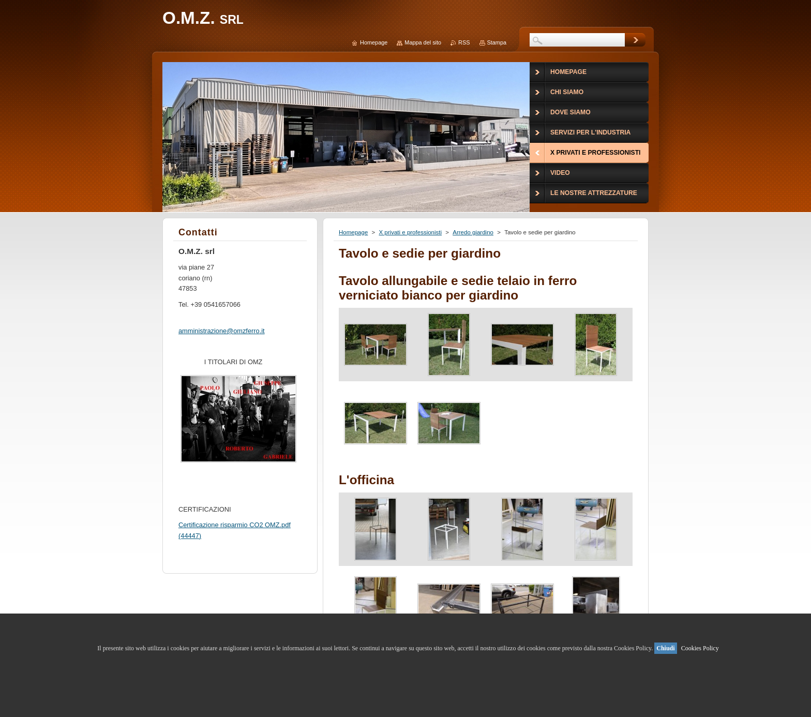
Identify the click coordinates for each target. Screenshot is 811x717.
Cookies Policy (700, 648)
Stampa (496, 42)
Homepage (353, 232)
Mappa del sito (422, 42)
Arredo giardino (473, 232)
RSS (464, 42)
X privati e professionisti (410, 232)
